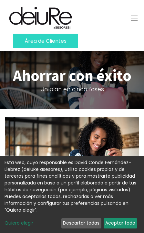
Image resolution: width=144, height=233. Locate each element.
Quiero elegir (19, 223)
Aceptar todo (120, 223)
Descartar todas (81, 223)
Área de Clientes (46, 41)
